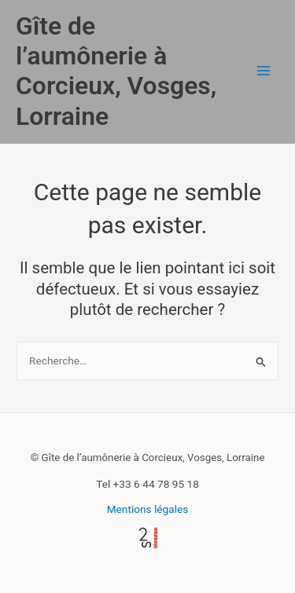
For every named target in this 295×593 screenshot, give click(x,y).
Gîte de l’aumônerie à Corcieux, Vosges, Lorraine (116, 71)
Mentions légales (148, 509)
